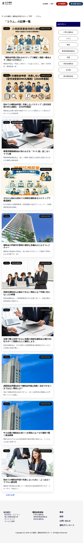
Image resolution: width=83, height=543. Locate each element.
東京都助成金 (68, 76)
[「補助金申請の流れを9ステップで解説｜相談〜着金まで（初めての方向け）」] (27, 47)
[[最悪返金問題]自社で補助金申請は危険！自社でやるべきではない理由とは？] (27, 376)
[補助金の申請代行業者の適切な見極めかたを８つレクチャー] (27, 235)
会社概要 (45, 4)
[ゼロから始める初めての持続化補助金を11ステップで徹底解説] (27, 188)
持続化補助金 (16, 169)
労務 (68, 57)
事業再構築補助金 (18, 122)
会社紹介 (7, 512)
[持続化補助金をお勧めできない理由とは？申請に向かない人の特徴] (27, 282)
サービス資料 (9, 521)
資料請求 (62, 4)
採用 (52, 3)
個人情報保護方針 (11, 517)
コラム (6, 28)
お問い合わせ (77, 4)
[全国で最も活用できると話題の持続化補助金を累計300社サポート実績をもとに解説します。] (27, 329)
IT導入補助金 (68, 32)
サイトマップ (9, 519)
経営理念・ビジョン (12, 514)
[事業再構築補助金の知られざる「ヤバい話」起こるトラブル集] (27, 141)
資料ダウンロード (67, 525)
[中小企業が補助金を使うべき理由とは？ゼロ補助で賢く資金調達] (27, 423)
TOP (18, 16)
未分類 (68, 70)
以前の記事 (10, 495)
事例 (68, 45)
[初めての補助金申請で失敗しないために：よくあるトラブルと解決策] (27, 470)
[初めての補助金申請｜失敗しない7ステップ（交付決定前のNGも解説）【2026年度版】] (27, 94)
